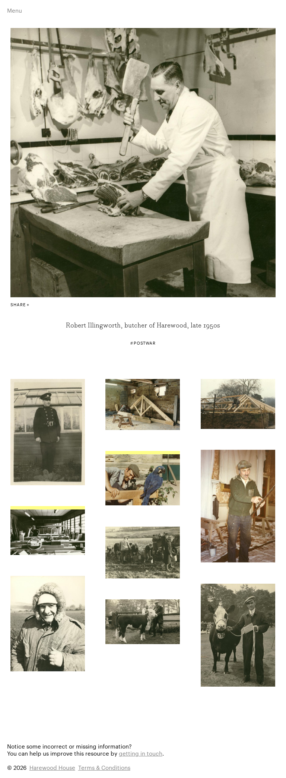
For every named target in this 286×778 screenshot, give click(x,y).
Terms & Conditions (104, 767)
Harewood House (52, 767)
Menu (14, 10)
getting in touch (140, 753)
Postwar (145, 343)
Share (17, 304)
